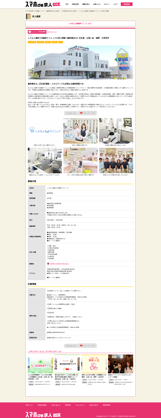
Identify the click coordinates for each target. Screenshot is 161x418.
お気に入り (88, 112)
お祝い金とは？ (52, 32)
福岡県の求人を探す (53, 11)
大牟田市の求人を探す (69, 11)
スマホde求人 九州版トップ (35, 11)
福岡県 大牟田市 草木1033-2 (59, 263)
